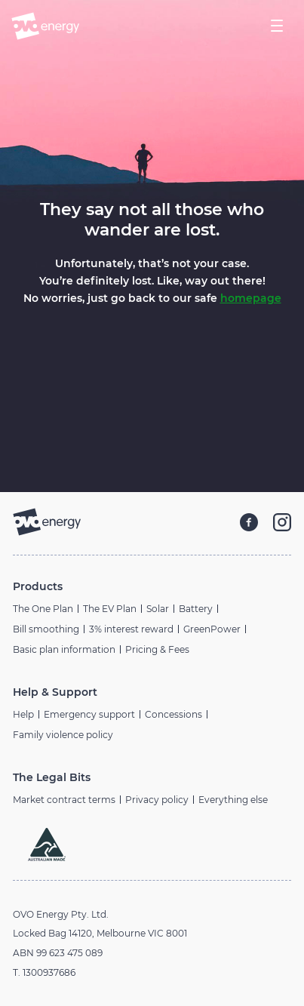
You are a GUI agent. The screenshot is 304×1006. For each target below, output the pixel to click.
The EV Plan (110, 608)
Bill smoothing (46, 629)
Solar (157, 608)
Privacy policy (157, 799)
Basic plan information (64, 649)
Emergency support (89, 714)
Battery (196, 608)
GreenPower (212, 629)
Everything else (233, 799)
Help (23, 714)
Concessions (173, 714)
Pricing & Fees (157, 649)
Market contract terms (64, 799)
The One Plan (43, 608)
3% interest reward (131, 629)
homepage (250, 298)
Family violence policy (63, 734)
